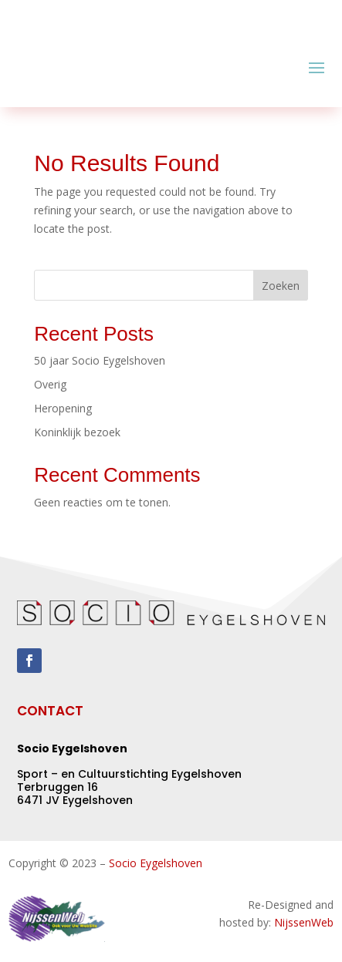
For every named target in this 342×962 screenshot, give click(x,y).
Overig (50, 384)
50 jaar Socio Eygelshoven (99, 360)
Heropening (63, 408)
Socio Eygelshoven (155, 863)
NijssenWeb (304, 922)
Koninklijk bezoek (77, 432)
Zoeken (281, 285)
